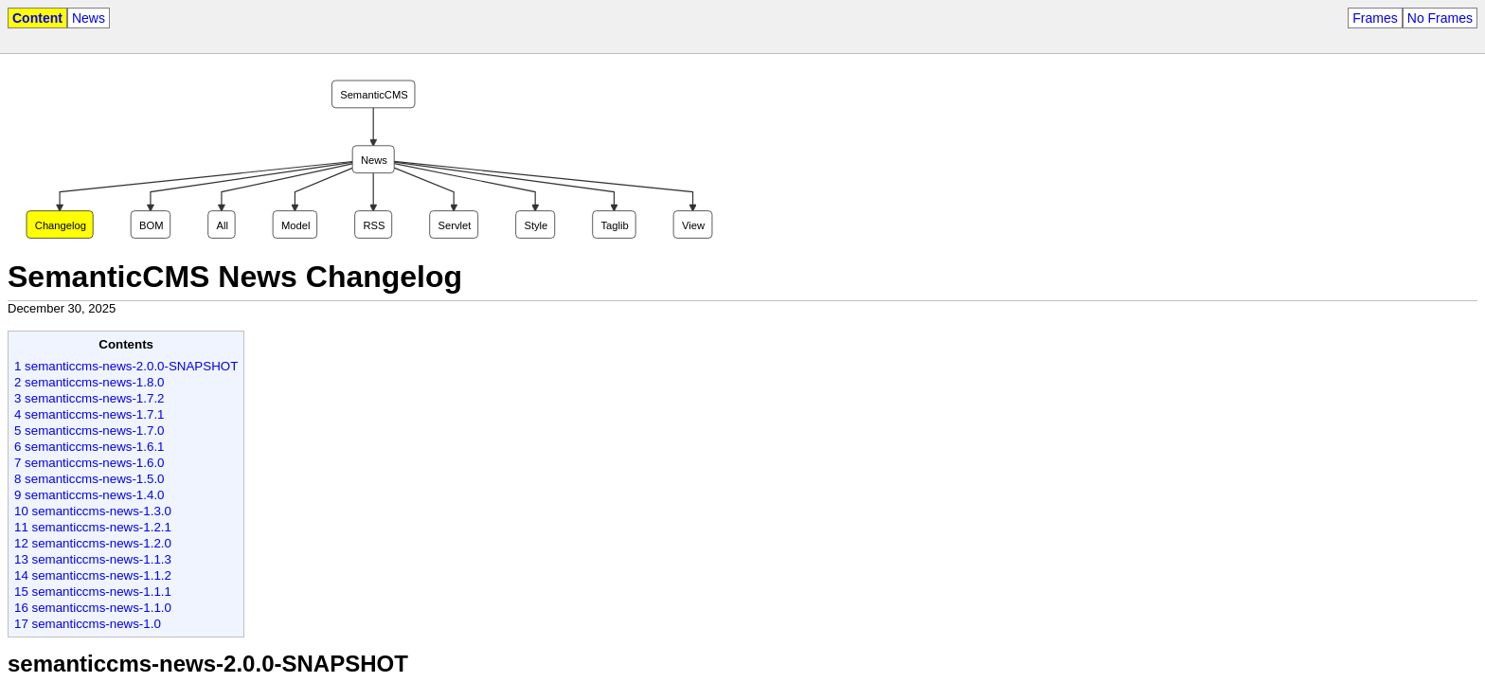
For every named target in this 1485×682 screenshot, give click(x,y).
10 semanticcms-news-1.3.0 (92, 511)
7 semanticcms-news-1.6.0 (89, 463)
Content (37, 18)
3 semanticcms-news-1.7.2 (89, 398)
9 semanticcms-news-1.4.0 (89, 495)
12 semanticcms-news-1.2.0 (92, 543)
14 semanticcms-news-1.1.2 (92, 575)
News (88, 18)
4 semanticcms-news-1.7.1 (89, 414)
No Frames (1440, 18)
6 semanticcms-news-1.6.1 (89, 447)
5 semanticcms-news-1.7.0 (89, 430)
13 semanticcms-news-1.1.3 (92, 559)
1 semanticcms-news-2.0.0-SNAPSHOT (126, 366)
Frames (1374, 18)
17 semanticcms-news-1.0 (87, 624)
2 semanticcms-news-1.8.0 (89, 382)
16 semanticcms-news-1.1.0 (92, 608)
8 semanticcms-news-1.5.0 (89, 479)
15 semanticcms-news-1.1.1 (92, 591)
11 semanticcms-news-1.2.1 (92, 527)
